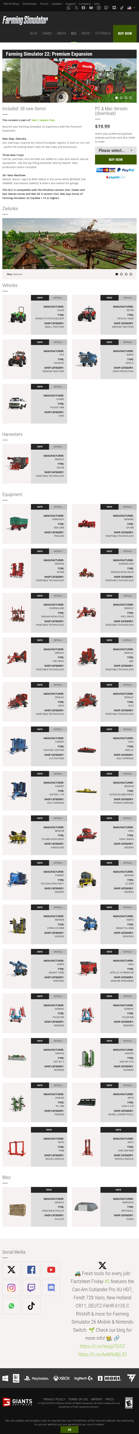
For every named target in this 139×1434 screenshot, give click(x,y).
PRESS (110, 1399)
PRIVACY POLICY (54, 1399)
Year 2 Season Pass (43, 120)
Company (85, 3)
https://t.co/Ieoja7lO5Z (102, 1346)
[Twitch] (107, 8)
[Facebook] (84, 8)
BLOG (33, 33)
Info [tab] (40, 297)
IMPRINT (96, 1399)
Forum (44, 3)
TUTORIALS (103, 33)
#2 (107, 1281)
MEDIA (61, 33)
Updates (57, 3)
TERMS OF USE (78, 1399)
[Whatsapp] (69, 8)
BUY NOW (125, 33)
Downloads (29, 3)
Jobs (97, 3)
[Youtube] (91, 8)
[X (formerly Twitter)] (76, 8)
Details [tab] (58, 297)
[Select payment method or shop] (116, 150)
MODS (86, 33)
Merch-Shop (11, 3)
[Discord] (114, 8)
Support (70, 3)
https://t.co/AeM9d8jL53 (102, 1354)
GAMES (47, 33)
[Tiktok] (122, 8)
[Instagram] (99, 8)
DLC (74, 33)
